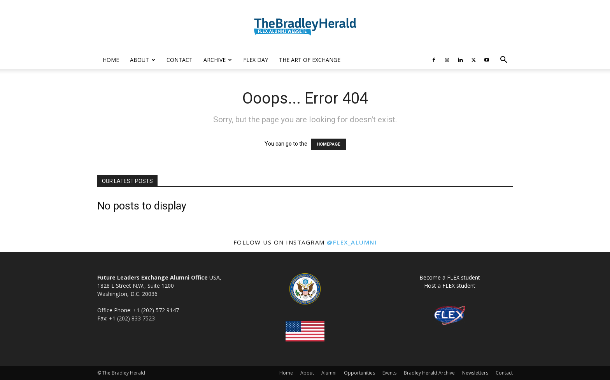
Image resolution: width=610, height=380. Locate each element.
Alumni (329, 372)
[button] (503, 60)
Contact (180, 59)
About (142, 59)
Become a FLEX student (449, 277)
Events (389, 372)
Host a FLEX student (449, 285)
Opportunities (359, 372)
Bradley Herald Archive (429, 372)
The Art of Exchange (309, 59)
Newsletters (475, 372)
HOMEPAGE (328, 144)
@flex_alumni (352, 242)
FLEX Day (255, 59)
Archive (217, 59)
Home (111, 59)
